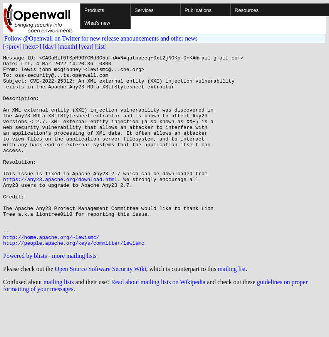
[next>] (32, 46)
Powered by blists (25, 294)
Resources (246, 10)
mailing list (232, 307)
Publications (198, 10)
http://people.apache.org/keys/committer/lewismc (73, 281)
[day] (49, 46)
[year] (86, 46)
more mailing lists (74, 294)
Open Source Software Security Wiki (100, 307)
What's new (97, 23)
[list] (101, 46)
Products (94, 10)
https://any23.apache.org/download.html (60, 204)
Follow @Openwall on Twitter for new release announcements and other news (101, 38)
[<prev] (12, 46)
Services (144, 10)
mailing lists (59, 320)
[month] (67, 46)
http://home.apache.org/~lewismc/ (51, 274)
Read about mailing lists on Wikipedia (158, 320)
